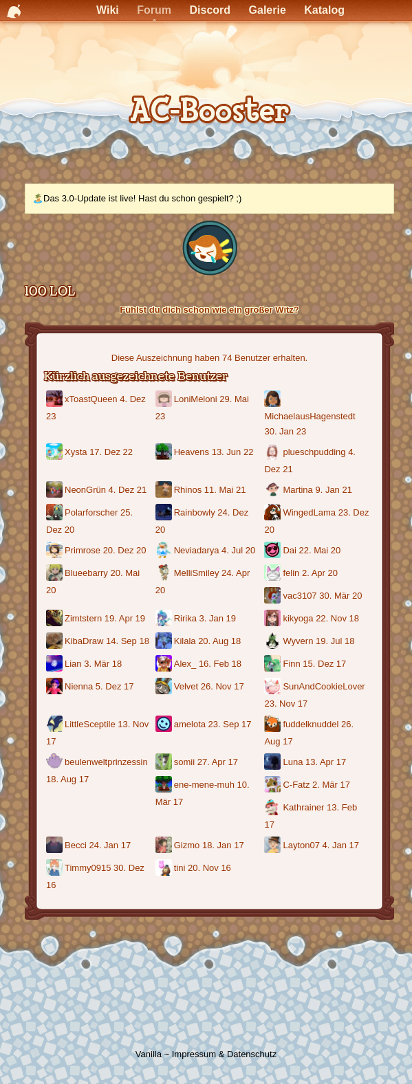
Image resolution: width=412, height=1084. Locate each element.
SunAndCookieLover (324, 686)
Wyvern (298, 641)
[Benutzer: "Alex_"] (164, 664)
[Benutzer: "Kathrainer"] (273, 808)
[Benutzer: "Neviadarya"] (164, 551)
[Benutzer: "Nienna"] (55, 687)
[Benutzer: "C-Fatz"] (273, 785)
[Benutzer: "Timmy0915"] (55, 868)
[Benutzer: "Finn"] (273, 664)
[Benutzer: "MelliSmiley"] (164, 573)
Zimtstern (83, 618)
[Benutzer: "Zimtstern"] (55, 619)
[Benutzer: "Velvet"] (164, 687)
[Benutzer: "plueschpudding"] (273, 452)
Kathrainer (303, 807)
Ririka (185, 618)
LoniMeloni (195, 399)
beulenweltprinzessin (106, 762)
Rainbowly (194, 512)
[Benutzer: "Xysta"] (55, 452)
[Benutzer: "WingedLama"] (273, 513)
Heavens (191, 452)
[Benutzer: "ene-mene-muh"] (164, 785)
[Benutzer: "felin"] (273, 573)
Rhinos (188, 490)
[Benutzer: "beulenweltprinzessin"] (55, 762)
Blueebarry (86, 573)
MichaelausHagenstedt (309, 416)
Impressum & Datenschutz (224, 1054)
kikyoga (298, 618)
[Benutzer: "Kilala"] (164, 641)
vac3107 (299, 595)
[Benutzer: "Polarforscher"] (55, 513)
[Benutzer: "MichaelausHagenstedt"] (273, 399)
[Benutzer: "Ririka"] (164, 619)
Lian (73, 664)
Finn (291, 664)
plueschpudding (314, 452)
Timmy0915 (88, 868)
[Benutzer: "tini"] (164, 868)
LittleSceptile (90, 724)
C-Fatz (296, 784)
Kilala (185, 641)
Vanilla (148, 1054)
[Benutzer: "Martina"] (273, 490)
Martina (297, 490)
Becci (76, 845)
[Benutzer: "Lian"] (55, 664)
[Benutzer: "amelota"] (164, 725)
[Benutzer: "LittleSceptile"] (55, 725)
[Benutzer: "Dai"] (273, 551)
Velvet (186, 686)
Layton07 (301, 845)
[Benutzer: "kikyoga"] (273, 619)
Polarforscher (91, 512)
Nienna (79, 686)
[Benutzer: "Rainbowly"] (164, 513)
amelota (190, 724)
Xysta (76, 452)
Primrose (82, 550)
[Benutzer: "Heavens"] (164, 452)
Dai (289, 550)
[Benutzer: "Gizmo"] (164, 846)
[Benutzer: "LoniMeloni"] (164, 399)
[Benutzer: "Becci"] (55, 846)
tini (180, 868)
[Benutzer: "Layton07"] (273, 846)
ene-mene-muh (204, 784)
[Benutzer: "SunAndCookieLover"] (273, 687)
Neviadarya (196, 550)
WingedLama (309, 512)
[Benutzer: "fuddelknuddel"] (273, 725)
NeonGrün (85, 490)
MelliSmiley (196, 573)
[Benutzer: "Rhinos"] (164, 490)
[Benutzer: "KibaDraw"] (55, 641)
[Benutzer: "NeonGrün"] (55, 490)
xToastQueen (91, 399)
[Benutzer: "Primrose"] (55, 551)
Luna (293, 762)
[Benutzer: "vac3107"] (273, 596)
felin (291, 573)
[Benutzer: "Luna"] (273, 762)
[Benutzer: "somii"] (164, 762)
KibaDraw (84, 641)
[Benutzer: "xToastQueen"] (55, 399)
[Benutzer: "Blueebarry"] (55, 573)
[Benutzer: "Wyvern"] (273, 641)
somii (184, 762)
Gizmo (187, 845)
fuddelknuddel (310, 724)
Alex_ (185, 664)
